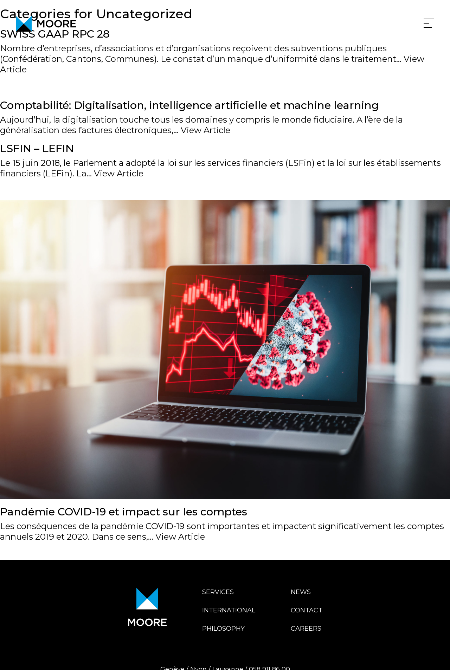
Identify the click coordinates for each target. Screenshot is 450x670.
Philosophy (223, 628)
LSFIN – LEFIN (37, 148)
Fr (426, 656)
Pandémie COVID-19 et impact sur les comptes (123, 511)
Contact (306, 610)
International (228, 610)
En (436, 656)
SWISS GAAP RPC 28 (55, 33)
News (301, 592)
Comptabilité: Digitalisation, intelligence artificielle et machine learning (189, 105)
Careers (306, 628)
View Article (205, 130)
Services (218, 592)
